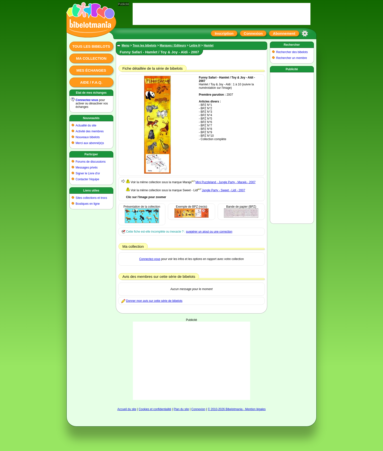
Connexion (253, 33)
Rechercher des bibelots (292, 52)
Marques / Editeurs (173, 45)
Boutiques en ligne (88, 203)
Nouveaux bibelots (88, 137)
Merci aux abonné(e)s (90, 143)
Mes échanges (91, 70)
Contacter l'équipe (87, 179)
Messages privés (87, 167)
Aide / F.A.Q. (91, 82)
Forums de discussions (91, 161)
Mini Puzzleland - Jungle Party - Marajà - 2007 (225, 182)
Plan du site (181, 409)
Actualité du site (86, 125)
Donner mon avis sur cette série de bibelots (154, 301)
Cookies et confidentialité (155, 409)
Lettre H (194, 45)
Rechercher (292, 44)
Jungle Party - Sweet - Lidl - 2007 (223, 190)
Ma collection (91, 58)
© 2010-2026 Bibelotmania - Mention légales (237, 409)
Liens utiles (91, 190)
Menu (125, 45)
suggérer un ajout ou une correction (209, 231)
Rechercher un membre (291, 58)
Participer (91, 154)
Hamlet (208, 45)
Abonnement (284, 33)
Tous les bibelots (91, 46)
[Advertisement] (191, 361)
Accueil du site (126, 409)
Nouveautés (91, 118)
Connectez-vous (87, 100)
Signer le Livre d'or (88, 173)
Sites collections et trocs (91, 198)
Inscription (224, 33)
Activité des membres (90, 131)
